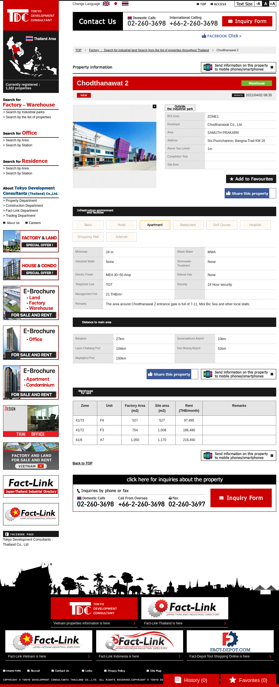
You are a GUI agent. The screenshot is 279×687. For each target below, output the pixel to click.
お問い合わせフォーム (241, 498)
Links (90, 671)
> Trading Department (19, 216)
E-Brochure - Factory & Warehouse (31, 303)
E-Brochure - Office (31, 343)
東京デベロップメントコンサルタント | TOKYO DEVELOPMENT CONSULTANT (31, 15)
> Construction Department (23, 206)
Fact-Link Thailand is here (163, 623)
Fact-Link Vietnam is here (27, 656)
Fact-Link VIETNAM (31, 514)
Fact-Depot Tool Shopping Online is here (220, 656)
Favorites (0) (248, 679)
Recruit (36, 671)
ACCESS (218, 4)
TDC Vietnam (31, 456)
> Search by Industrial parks (24, 112)
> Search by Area (16, 140)
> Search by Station (17, 145)
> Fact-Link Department (20, 211)
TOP (202, 4)
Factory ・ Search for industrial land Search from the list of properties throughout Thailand (149, 50)
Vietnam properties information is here (82, 623)
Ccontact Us (64, 671)
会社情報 (11, 223)
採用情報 (33, 223)
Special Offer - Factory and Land (31, 241)
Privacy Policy (122, 671)
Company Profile (12, 671)
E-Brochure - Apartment (31, 382)
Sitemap (158, 671)
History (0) (191, 680)
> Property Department (20, 201)
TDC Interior (31, 421)
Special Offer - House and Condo (31, 269)
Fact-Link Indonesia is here (119, 656)
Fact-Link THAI (31, 486)
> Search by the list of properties (27, 117)
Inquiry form (247, 21)
